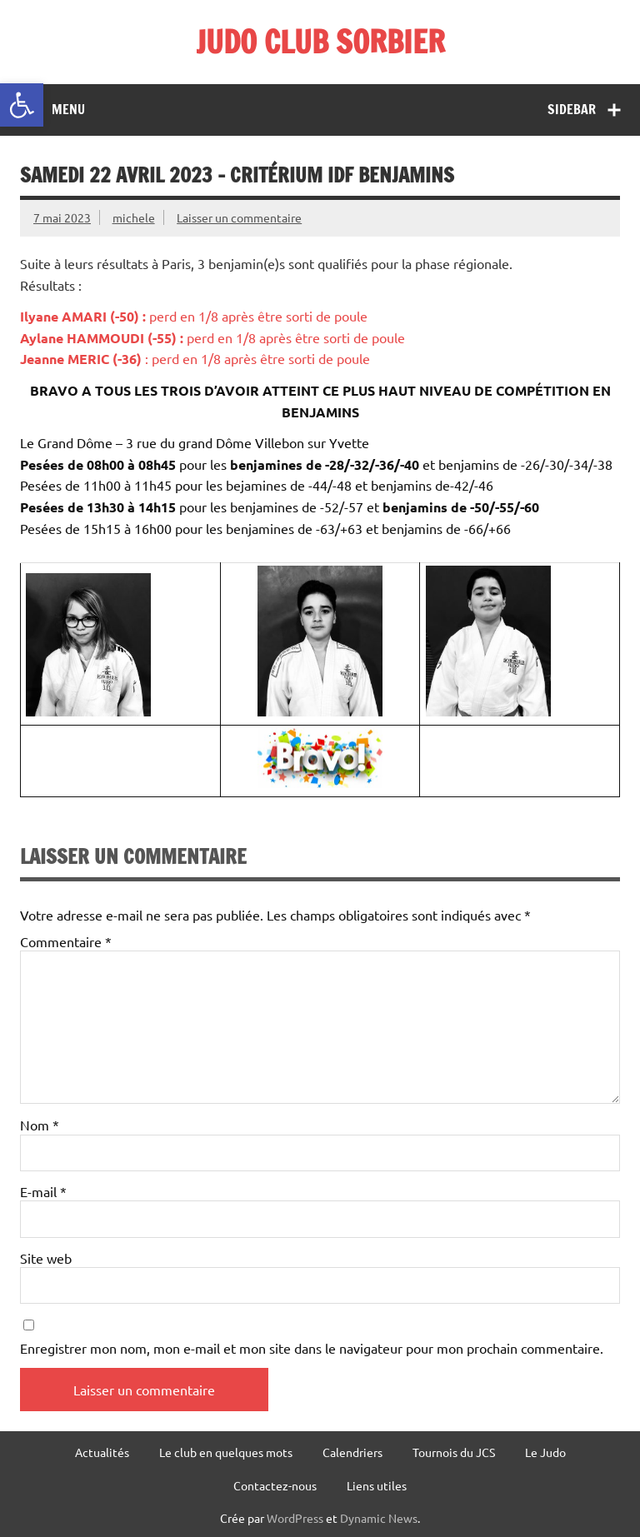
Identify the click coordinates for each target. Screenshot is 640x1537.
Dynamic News (379, 1517)
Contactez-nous (275, 1485)
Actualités (102, 1452)
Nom (39, 1124)
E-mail (43, 1191)
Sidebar (572, 109)
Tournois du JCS (453, 1452)
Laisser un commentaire (239, 217)
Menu (68, 109)
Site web (46, 1258)
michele (133, 217)
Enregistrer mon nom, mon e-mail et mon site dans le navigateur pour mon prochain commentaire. (311, 1348)
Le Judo (545, 1452)
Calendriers (352, 1452)
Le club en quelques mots (225, 1452)
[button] (21, 105)
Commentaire (66, 941)
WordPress (295, 1517)
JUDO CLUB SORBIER (320, 41)
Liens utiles (377, 1485)
